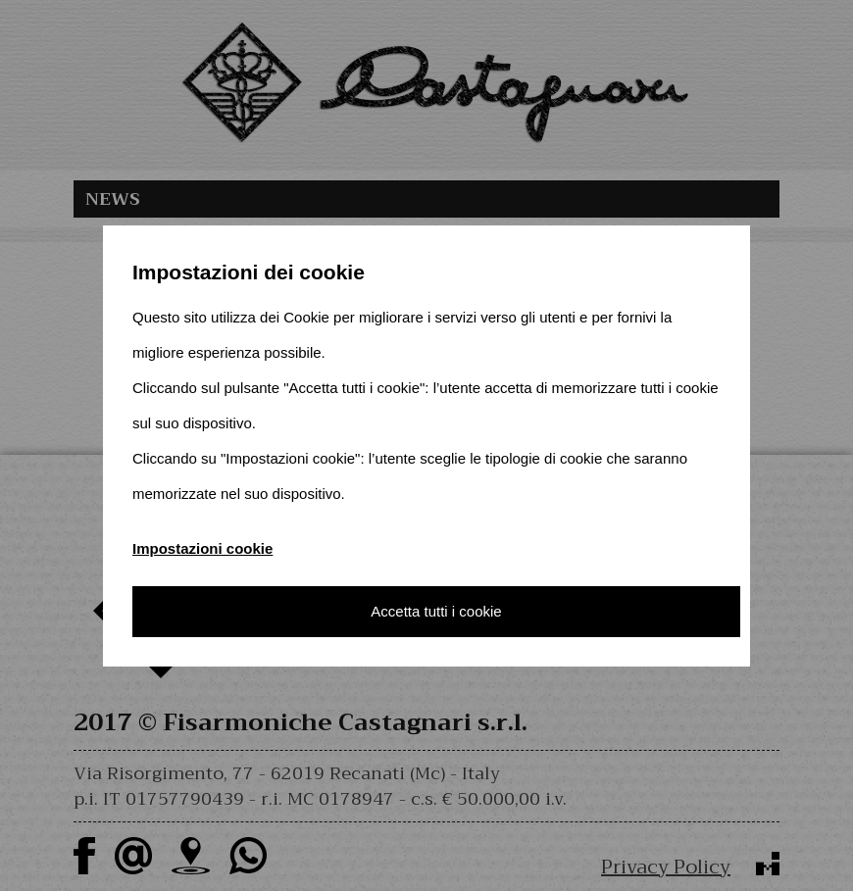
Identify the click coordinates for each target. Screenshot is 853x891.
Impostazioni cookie (202, 548)
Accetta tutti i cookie (436, 611)
